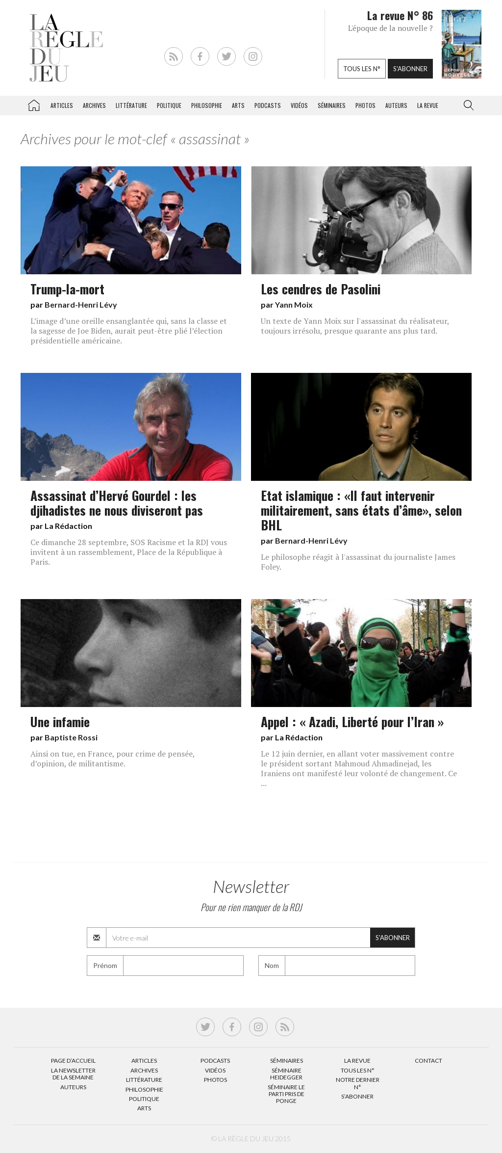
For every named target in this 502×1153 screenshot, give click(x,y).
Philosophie (206, 105)
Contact (428, 1060)
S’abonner (357, 1096)
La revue (427, 105)
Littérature (131, 105)
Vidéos (299, 105)
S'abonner (410, 69)
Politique (169, 105)
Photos (365, 105)
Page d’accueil (73, 1060)
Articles (61, 105)
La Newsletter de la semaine (73, 1074)
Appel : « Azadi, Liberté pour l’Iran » (352, 721)
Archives (94, 105)
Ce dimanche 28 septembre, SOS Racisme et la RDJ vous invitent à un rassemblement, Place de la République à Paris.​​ (128, 552)
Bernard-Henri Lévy (81, 304)
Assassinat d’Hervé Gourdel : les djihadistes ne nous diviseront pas (116, 502)
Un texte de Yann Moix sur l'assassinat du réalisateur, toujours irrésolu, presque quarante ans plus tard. (355, 325)
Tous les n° (361, 69)
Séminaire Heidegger (286, 1074)
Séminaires (332, 105)
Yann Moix (294, 304)
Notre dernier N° (357, 1083)
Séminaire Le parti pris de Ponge (286, 1094)
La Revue (357, 1060)
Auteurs (396, 105)
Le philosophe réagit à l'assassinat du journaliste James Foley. (358, 561)
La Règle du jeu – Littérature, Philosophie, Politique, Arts (34, 103)
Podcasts (267, 105)
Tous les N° (358, 1070)
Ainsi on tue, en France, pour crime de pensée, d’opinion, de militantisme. (112, 758)
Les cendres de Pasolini (320, 288)
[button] (467, 105)
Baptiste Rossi (71, 737)
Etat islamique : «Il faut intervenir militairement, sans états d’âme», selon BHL (361, 510)
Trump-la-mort (67, 288)
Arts (238, 105)
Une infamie (60, 721)
